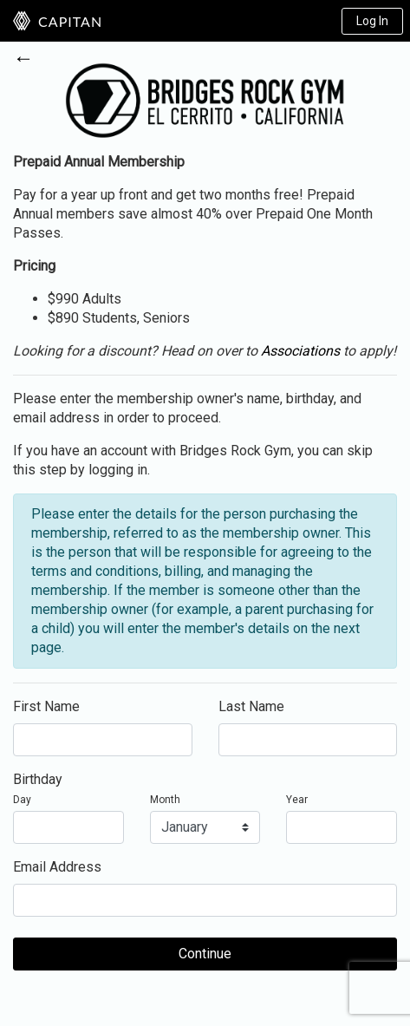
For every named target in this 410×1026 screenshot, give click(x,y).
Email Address (57, 867)
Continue (205, 953)
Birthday (37, 779)
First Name (46, 706)
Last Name (251, 706)
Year (297, 800)
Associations (300, 351)
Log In (372, 21)
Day (22, 800)
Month (165, 800)
